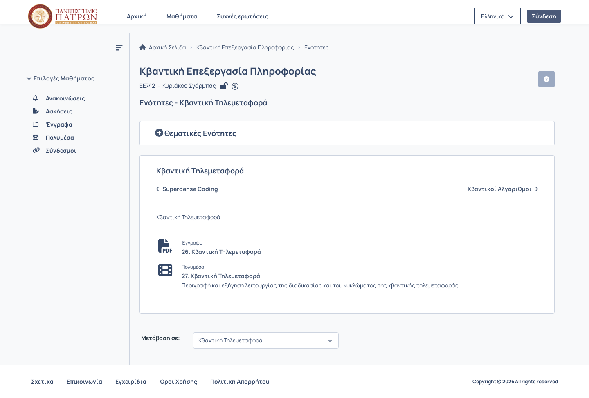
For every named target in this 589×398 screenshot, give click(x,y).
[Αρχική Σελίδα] (62, 16)
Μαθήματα (181, 16)
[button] (497, 16)
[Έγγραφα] (77, 124)
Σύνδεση (544, 16)
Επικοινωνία (84, 381)
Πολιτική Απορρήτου (240, 381)
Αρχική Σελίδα (162, 47)
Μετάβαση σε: (160, 338)
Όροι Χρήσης (178, 381)
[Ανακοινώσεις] (77, 98)
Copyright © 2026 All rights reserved (515, 381)
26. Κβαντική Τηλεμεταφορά (221, 252)
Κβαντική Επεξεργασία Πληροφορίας (245, 47)
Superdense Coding (187, 189)
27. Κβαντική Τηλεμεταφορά (221, 276)
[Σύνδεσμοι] (77, 150)
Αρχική (137, 16)
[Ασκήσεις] (77, 111)
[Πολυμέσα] (77, 137)
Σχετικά (42, 381)
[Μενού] (119, 47)
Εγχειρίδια (130, 381)
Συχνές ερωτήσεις (242, 16)
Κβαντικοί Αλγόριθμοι (503, 189)
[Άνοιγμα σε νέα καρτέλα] (235, 86)
